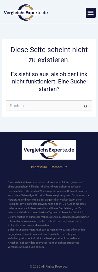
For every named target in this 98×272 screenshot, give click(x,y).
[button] (91, 13)
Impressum (39, 167)
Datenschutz (58, 167)
